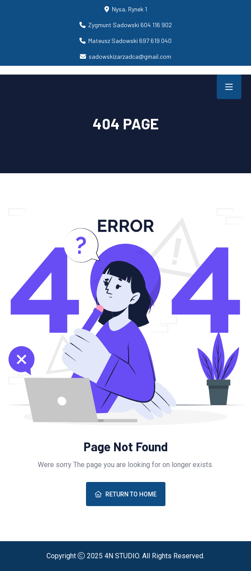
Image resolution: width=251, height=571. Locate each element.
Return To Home (126, 494)
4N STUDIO (121, 556)
